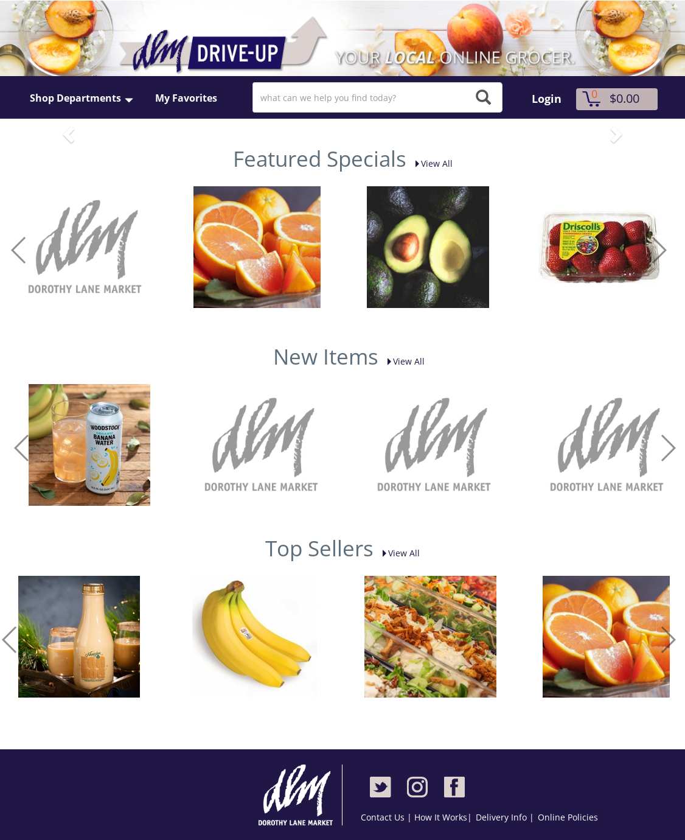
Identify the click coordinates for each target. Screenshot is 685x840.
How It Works (440, 817)
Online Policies (568, 817)
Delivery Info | (505, 817)
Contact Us (384, 817)
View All (431, 163)
